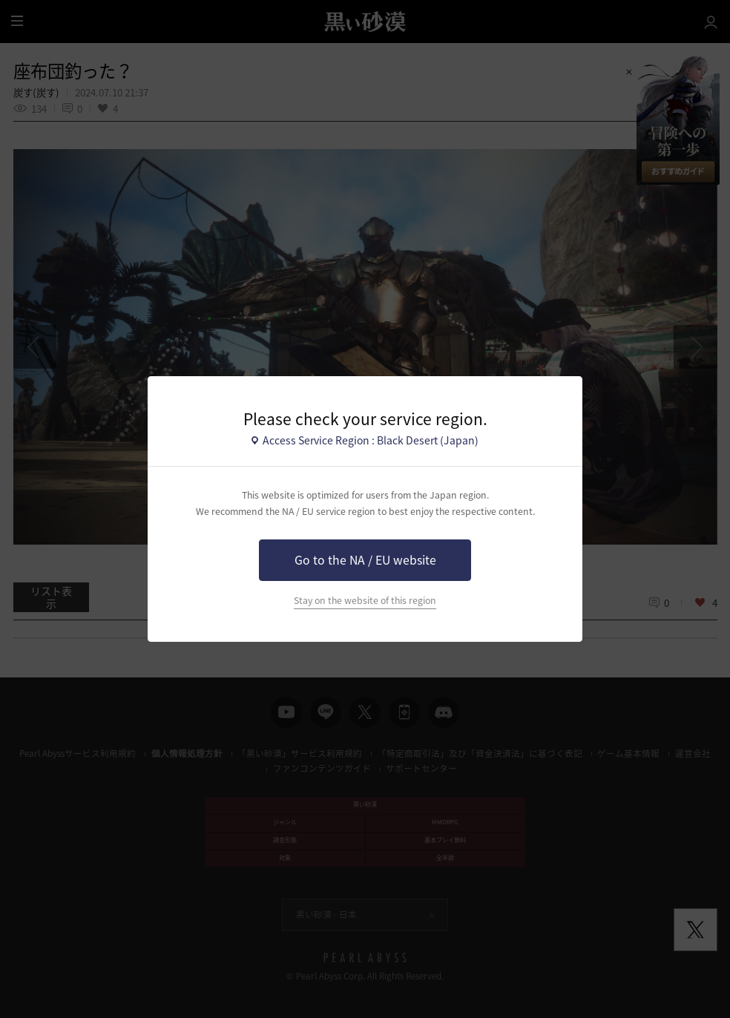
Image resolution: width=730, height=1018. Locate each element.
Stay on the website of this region (365, 600)
